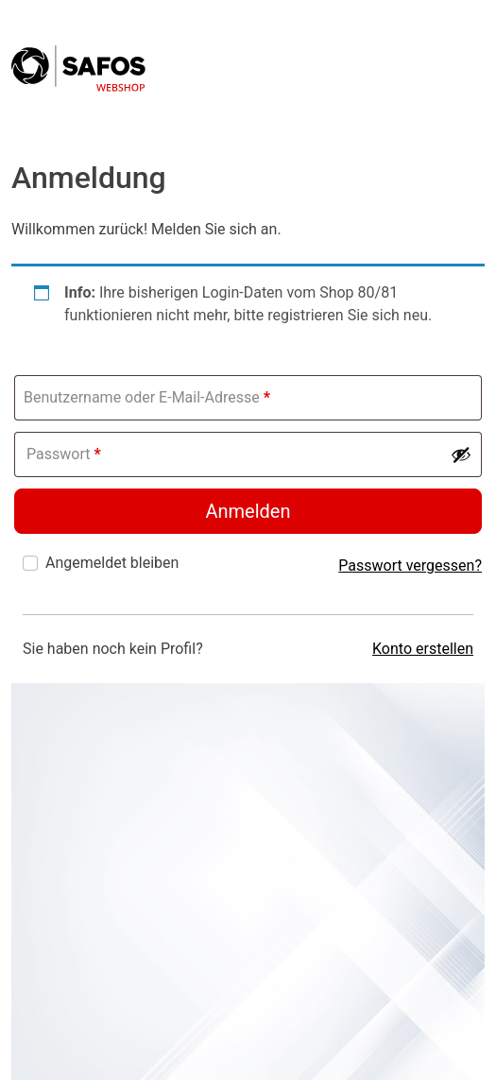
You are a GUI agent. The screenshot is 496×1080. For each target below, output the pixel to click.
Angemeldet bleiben (112, 563)
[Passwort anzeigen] (461, 454)
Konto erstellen (422, 649)
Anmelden (247, 511)
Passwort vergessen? (410, 565)
